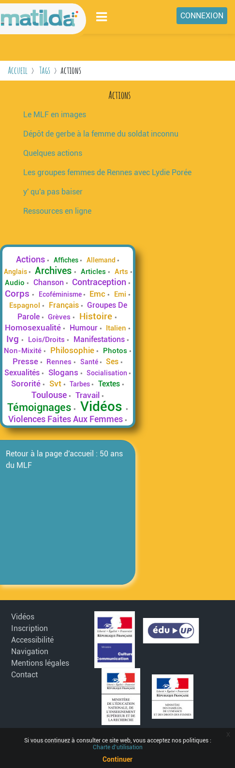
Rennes (59, 361)
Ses (113, 361)
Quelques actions (52, 153)
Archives (54, 270)
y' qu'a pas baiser (53, 191)
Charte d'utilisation (118, 747)
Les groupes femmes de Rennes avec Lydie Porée (107, 172)
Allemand (102, 260)
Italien (117, 328)
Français (65, 305)
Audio (16, 282)
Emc (98, 294)
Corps (18, 293)
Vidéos (103, 406)
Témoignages (40, 407)
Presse (26, 361)
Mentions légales (40, 663)
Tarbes (80, 384)
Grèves (60, 317)
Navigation (29, 651)
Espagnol (25, 305)
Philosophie (73, 350)
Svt (56, 383)
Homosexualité (34, 327)
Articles (94, 271)
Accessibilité (32, 640)
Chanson (49, 282)
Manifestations (100, 339)
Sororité (27, 383)
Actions (31, 259)
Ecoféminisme (61, 294)
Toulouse (50, 395)
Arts (122, 271)
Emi (121, 294)
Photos (116, 350)
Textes (110, 383)
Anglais (16, 271)
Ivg (13, 338)
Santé (90, 362)
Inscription (29, 628)
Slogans (64, 372)
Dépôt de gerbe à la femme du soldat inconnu (100, 133)
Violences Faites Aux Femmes (66, 419)
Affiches (67, 260)
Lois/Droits (47, 339)
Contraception (100, 282)
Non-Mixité (24, 350)
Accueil (18, 70)
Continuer (117, 759)
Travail (88, 395)
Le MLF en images (54, 114)
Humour (85, 327)
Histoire (97, 316)
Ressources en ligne (57, 211)
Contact (24, 674)
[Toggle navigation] (102, 16)
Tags (44, 70)
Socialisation (108, 373)
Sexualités (23, 372)
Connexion (201, 15)
